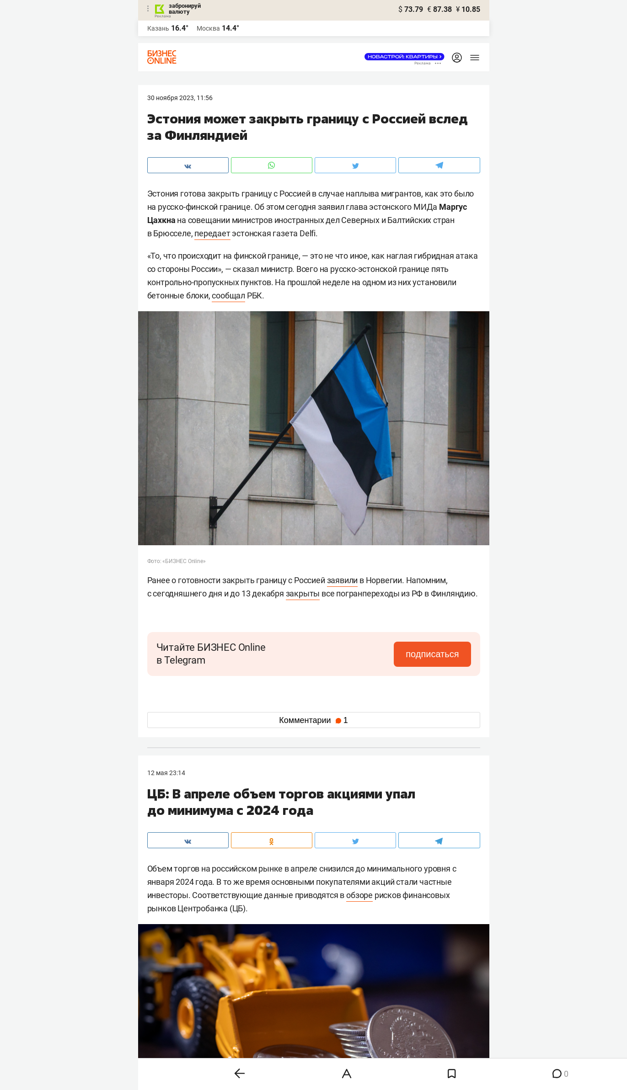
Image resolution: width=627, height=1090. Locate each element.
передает (212, 233)
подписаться (432, 654)
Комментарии (313, 720)
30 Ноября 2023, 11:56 (180, 97)
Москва (208, 28)
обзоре (359, 895)
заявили (342, 580)
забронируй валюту (185, 9)
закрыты (303, 593)
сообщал (228, 295)
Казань (158, 28)
